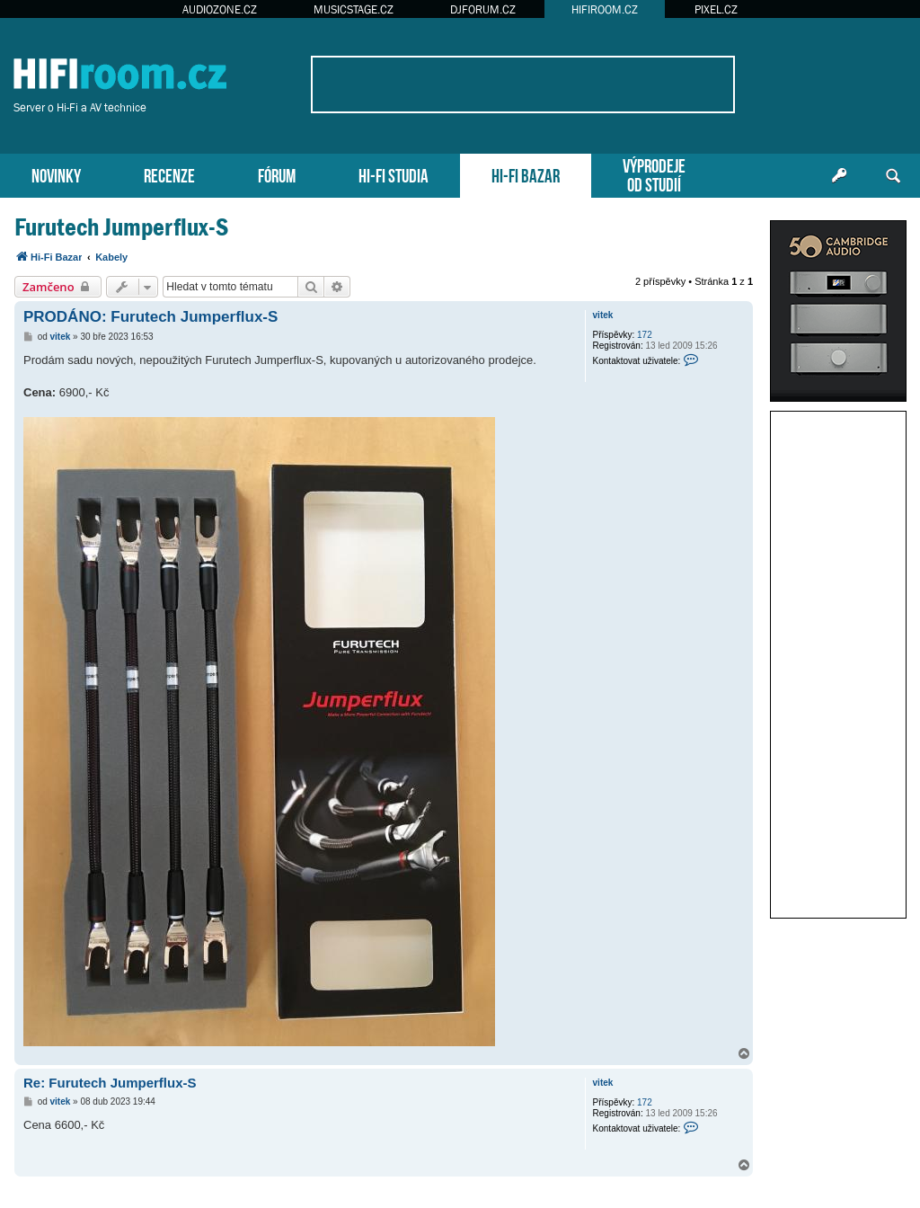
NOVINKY (56, 173)
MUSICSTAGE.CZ (354, 9)
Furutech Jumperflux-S (121, 227)
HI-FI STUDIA (393, 173)
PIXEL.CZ (716, 9)
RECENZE (169, 173)
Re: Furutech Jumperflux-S (110, 1082)
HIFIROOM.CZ (604, 9)
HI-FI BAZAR (525, 173)
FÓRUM (277, 173)
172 (644, 335)
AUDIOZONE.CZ (219, 9)
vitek (603, 315)
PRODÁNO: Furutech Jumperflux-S (150, 316)
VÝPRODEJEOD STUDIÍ (654, 173)
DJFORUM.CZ (483, 9)
